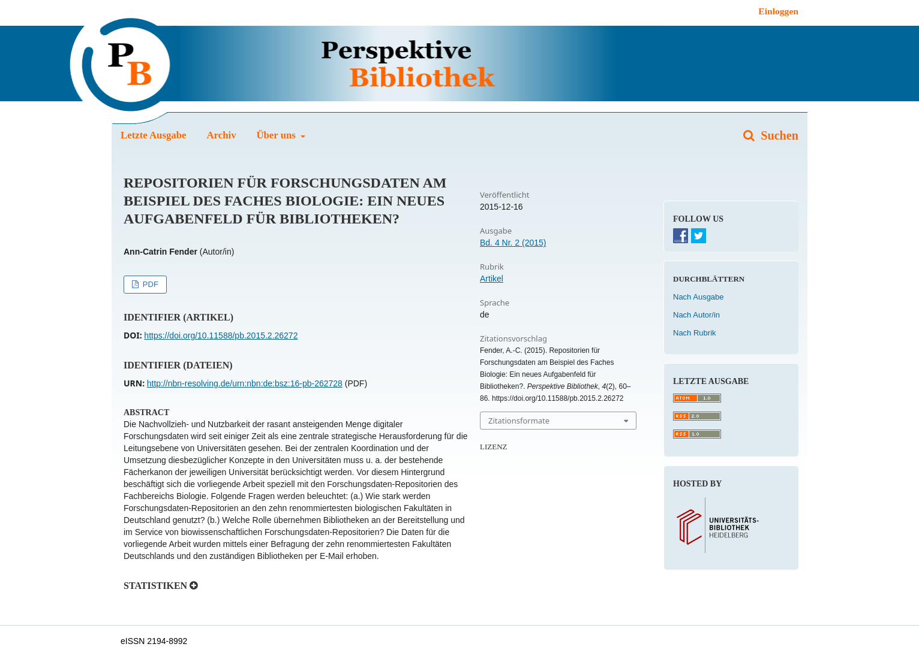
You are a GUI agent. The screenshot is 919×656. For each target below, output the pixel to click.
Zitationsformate (518, 420)
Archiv (221, 135)
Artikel (491, 278)
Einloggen (778, 11)
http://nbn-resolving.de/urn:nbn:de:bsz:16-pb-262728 (245, 383)
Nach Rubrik (694, 332)
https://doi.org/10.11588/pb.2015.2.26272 (221, 335)
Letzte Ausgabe (154, 135)
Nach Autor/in (696, 314)
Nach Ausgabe (698, 296)
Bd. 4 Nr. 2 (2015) (513, 242)
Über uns (277, 135)
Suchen (778, 135)
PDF (149, 284)
